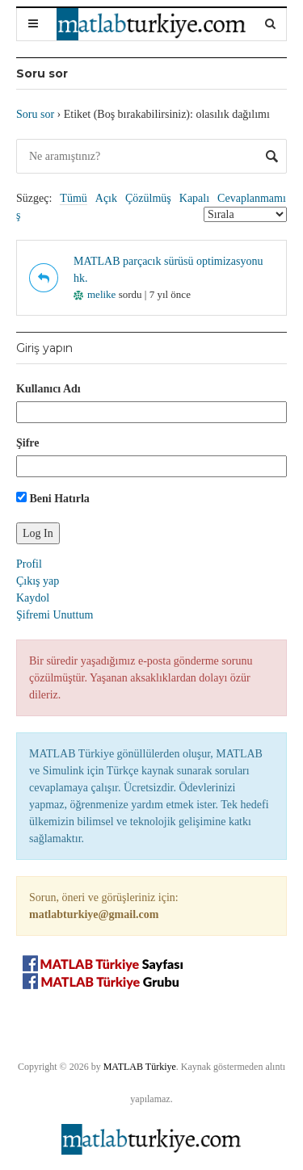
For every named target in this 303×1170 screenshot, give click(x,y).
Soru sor (35, 114)
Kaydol (32, 598)
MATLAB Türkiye (139, 1066)
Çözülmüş (148, 198)
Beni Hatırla (53, 498)
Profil (29, 564)
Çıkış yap (37, 581)
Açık (106, 198)
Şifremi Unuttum (54, 615)
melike (95, 294)
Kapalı (194, 198)
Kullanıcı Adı (48, 389)
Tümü (73, 198)
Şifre (28, 443)
